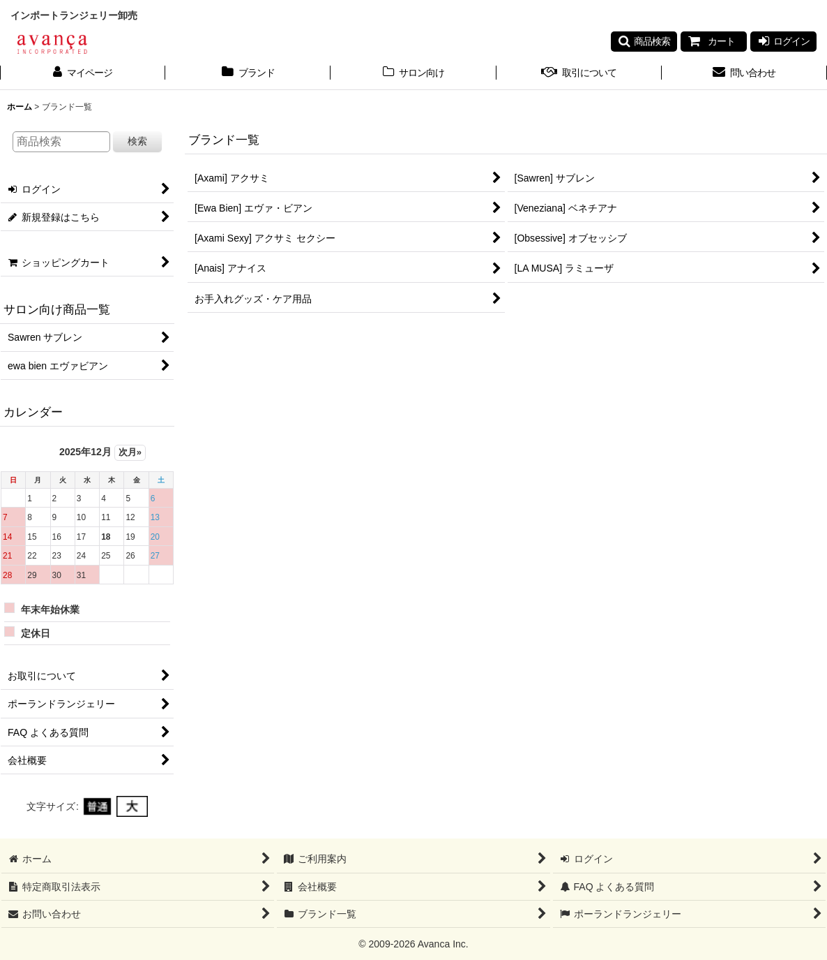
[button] (644, 41)
